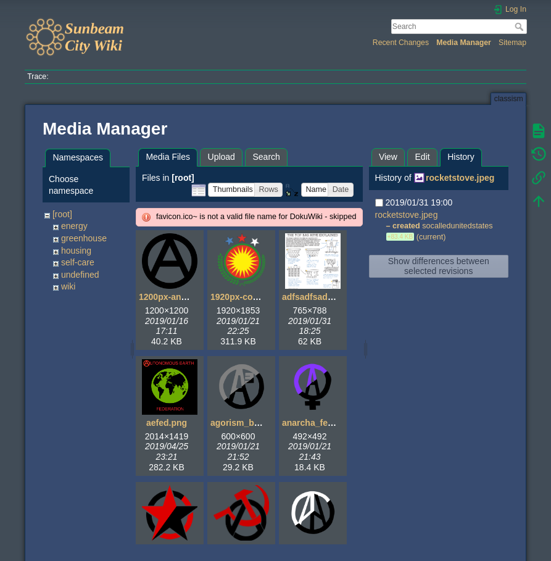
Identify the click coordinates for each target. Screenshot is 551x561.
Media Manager (463, 42)
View (388, 157)
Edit (422, 157)
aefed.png (166, 423)
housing (76, 251)
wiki (68, 286)
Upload (221, 157)
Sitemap (512, 42)
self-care (77, 262)
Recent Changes (401, 42)
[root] (62, 214)
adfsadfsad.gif (311, 297)
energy (74, 226)
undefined (80, 275)
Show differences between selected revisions (438, 266)
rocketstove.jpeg (460, 178)
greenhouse (84, 238)
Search (520, 26)
